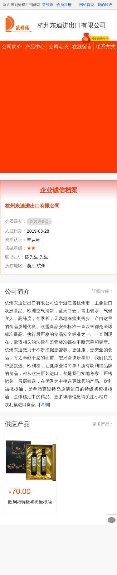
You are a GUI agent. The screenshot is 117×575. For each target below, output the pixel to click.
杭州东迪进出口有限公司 (71, 25)
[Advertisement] (58, 114)
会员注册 (63, 4)
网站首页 (86, 4)
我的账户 (104, 4)
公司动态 (59, 46)
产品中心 (35, 46)
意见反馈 (111, 520)
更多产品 (102, 424)
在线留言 (82, 46)
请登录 (47, 4)
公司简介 (12, 46)
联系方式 (105, 46)
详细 (44, 404)
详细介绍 (102, 291)
